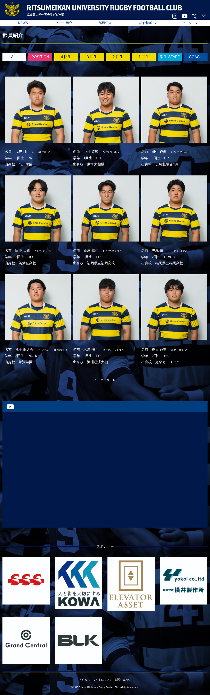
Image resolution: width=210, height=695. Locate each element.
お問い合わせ (123, 679)
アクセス (84, 679)
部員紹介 (105, 23)
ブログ (187, 23)
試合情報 (146, 23)
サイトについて (102, 679)
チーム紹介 (64, 23)
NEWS (23, 23)
